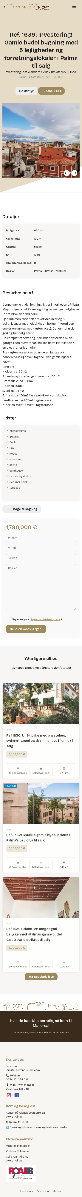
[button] (6, 1190)
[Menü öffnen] (74, 8)
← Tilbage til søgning (21, 509)
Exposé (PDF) (51, 91)
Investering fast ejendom (22, 72)
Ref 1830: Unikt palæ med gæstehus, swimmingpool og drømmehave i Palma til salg (39, 756)
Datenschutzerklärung (49, 1191)
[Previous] (67, 173)
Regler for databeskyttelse (45, 619)
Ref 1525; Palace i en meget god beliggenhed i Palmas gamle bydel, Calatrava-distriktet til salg (34, 949)
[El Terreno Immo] (26, 6)
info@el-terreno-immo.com (23, 1070)
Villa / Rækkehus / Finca (59, 72)
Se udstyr (26, 91)
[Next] (74, 173)
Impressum (26, 1191)
